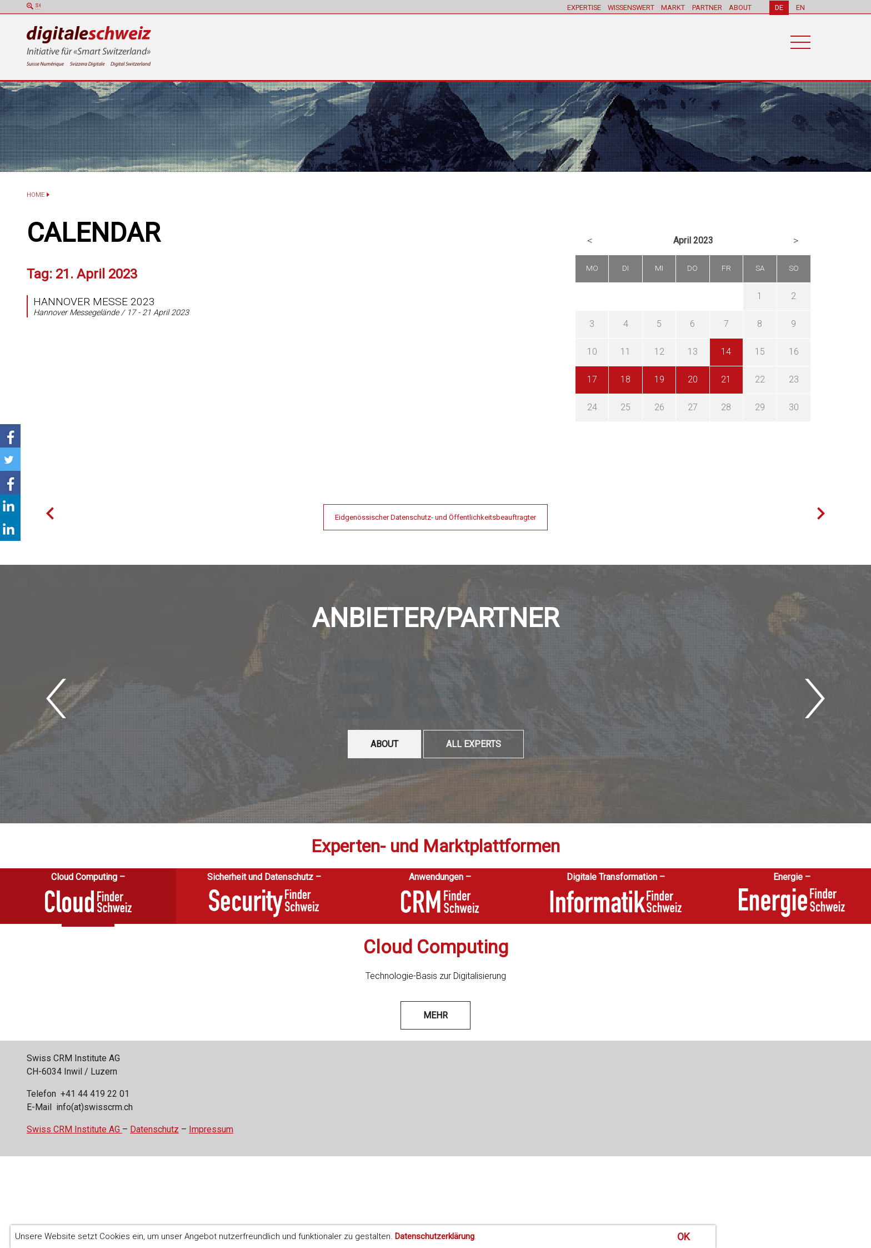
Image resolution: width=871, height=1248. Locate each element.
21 (726, 379)
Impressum (211, 1128)
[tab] (88, 895)
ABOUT (739, 7)
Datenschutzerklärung (434, 1236)
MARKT (672, 7)
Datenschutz (154, 1128)
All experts (473, 743)
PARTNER (706, 7)
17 (592, 379)
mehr (435, 1015)
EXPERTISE (582, 7)
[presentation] (88, 895)
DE (779, 7)
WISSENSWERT (629, 7)
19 (659, 379)
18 (625, 379)
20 (693, 379)
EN (800, 7)
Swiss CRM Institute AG (74, 1128)
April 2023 (693, 240)
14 (726, 351)
